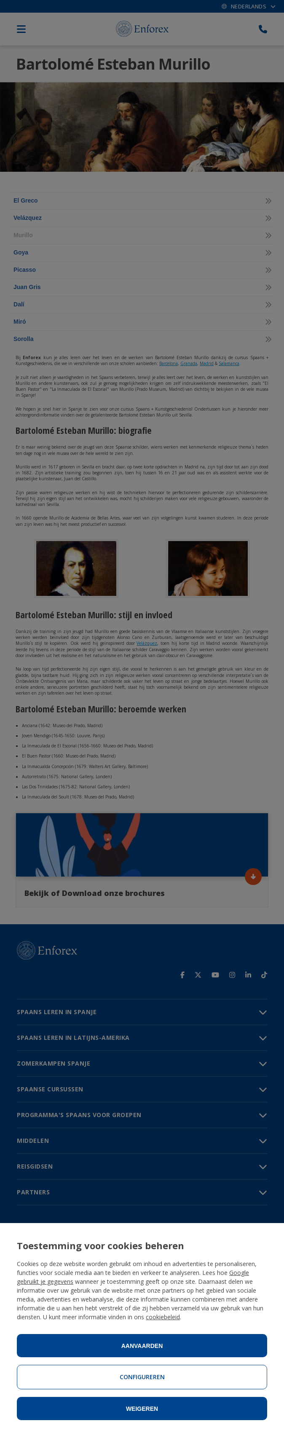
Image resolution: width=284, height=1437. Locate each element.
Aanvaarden (142, 1345)
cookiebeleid (163, 1317)
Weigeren (142, 1408)
